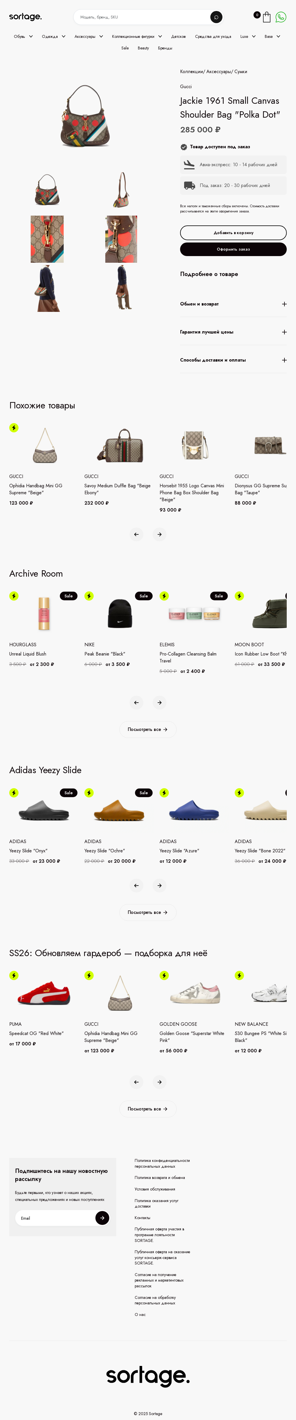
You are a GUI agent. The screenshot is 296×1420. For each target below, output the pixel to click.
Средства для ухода (213, 36)
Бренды (165, 48)
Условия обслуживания (155, 1189)
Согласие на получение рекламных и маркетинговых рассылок (159, 1280)
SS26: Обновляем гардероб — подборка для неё (108, 953)
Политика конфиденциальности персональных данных (162, 1163)
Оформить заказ (233, 249)
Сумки (240, 71)
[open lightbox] (94, 240)
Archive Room (36, 573)
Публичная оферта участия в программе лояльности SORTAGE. (159, 1234)
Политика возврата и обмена (160, 1177)
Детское (178, 36)
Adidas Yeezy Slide (45, 770)
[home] (29, 17)
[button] (23, 36)
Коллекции (191, 71)
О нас (140, 1314)
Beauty (143, 48)
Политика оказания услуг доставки (156, 1203)
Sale (125, 48)
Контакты (142, 1218)
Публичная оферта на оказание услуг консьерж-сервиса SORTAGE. (162, 1257)
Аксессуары (218, 71)
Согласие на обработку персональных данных (155, 1300)
